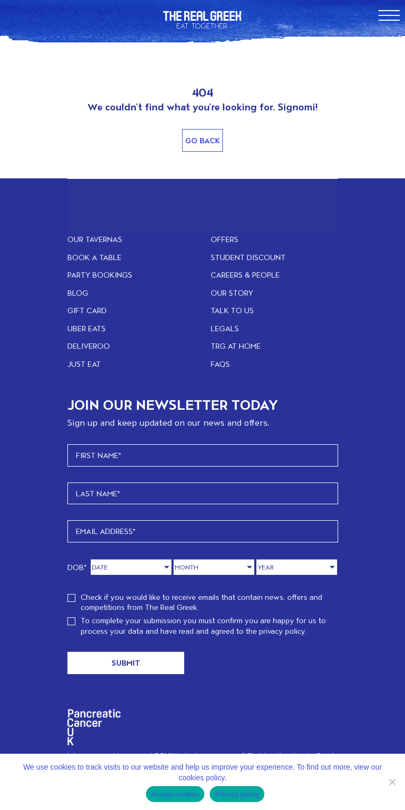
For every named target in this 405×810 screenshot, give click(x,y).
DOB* (77, 567)
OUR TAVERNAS (94, 239)
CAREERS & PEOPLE (245, 274)
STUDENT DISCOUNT (248, 257)
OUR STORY (232, 292)
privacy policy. (282, 630)
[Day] (131, 567)
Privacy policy (237, 794)
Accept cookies (175, 794)
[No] (391, 782)
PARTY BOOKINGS (99, 274)
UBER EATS (86, 328)
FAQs (220, 363)
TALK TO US (232, 310)
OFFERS (224, 239)
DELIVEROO (88, 345)
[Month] (214, 567)
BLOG (77, 292)
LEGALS (225, 328)
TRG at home (236, 345)
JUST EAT (84, 363)
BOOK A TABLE (94, 257)
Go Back (202, 140)
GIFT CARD (87, 310)
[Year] (296, 567)
